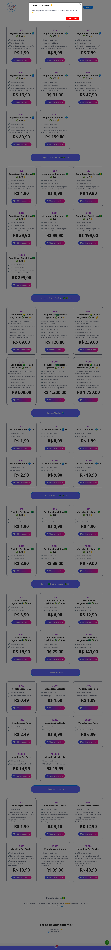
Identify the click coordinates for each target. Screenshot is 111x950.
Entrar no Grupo (72, 18)
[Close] (80, 4)
